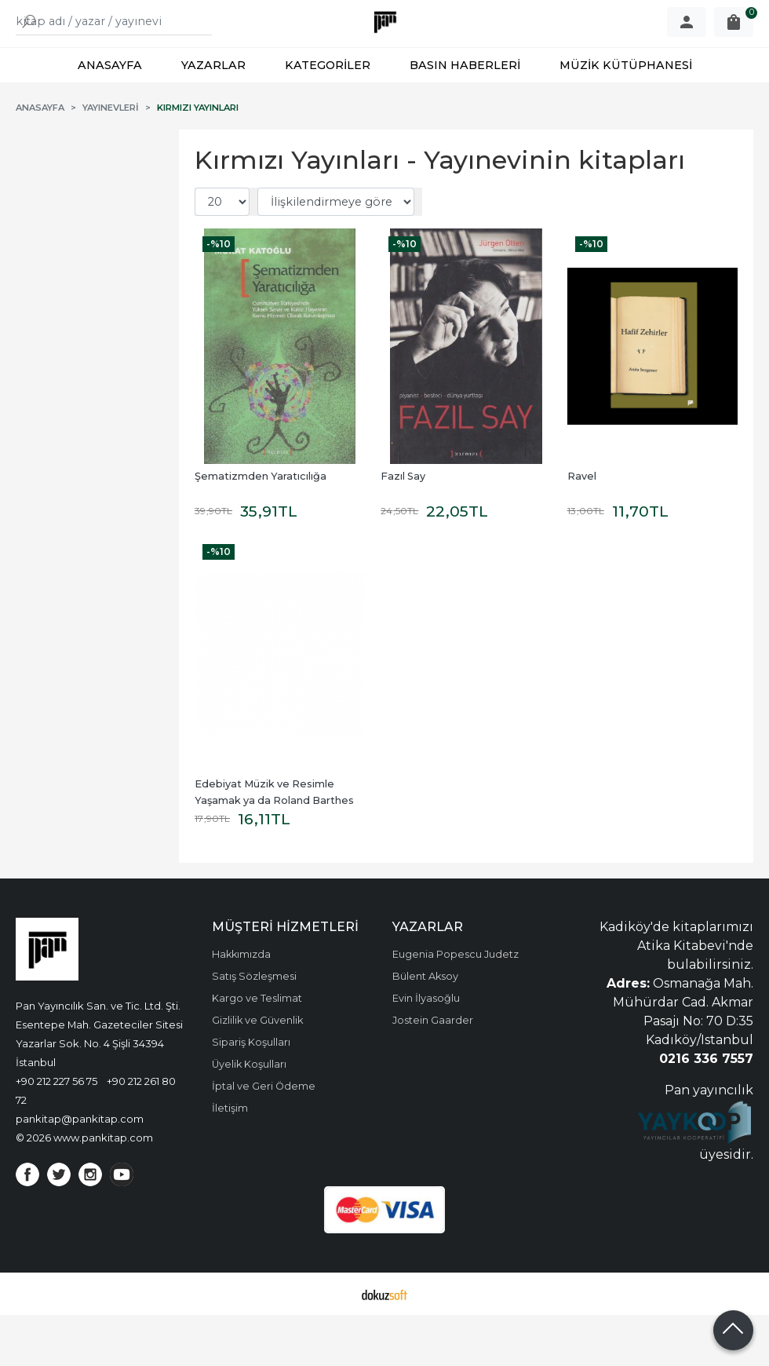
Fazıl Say (403, 527)
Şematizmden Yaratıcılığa (260, 527)
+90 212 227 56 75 (56, 1132)
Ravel (581, 527)
